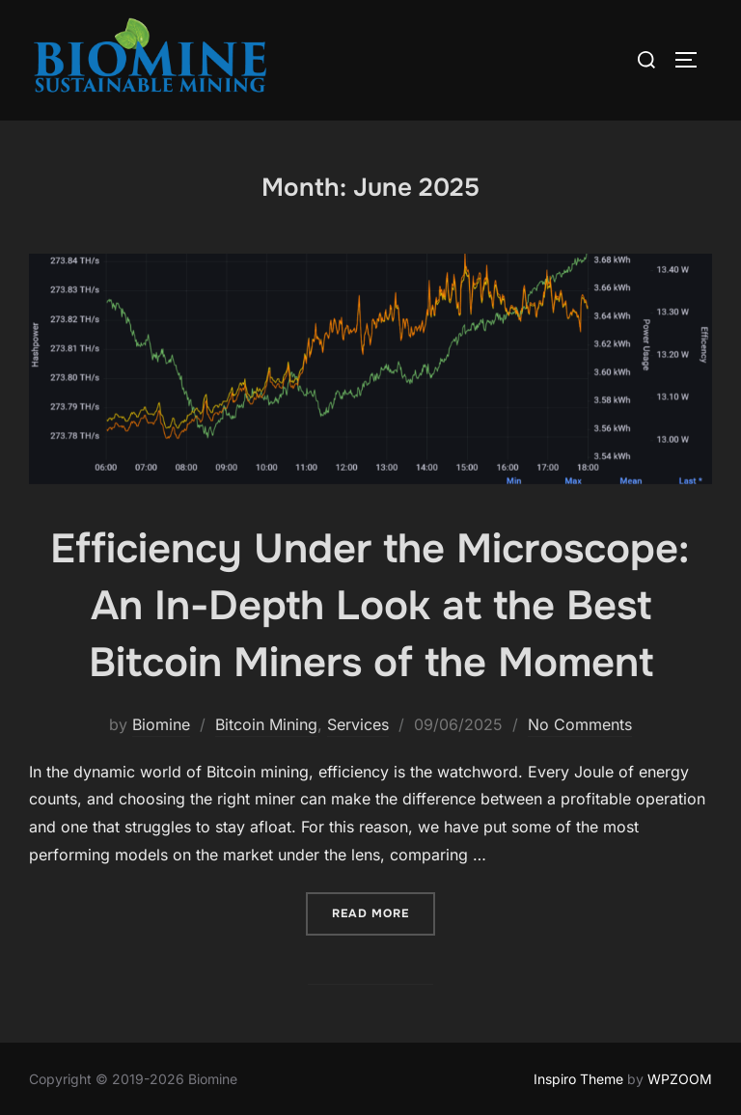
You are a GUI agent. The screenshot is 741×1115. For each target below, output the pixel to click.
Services (358, 724)
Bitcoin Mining (266, 724)
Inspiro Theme (578, 1079)
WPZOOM (679, 1079)
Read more (383, 912)
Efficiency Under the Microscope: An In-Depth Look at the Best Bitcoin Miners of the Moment (370, 606)
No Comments (580, 724)
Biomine (161, 724)
